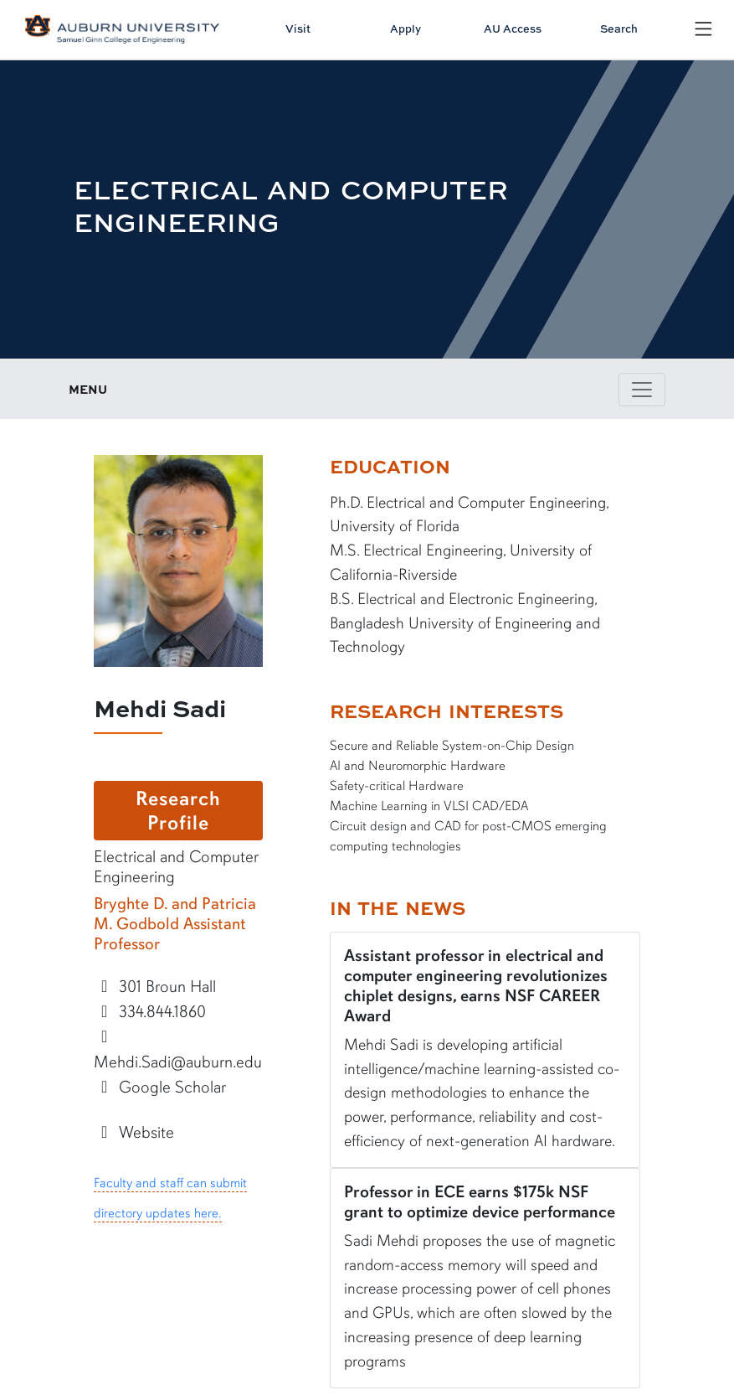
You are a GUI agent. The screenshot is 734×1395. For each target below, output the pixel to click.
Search (619, 28)
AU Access (513, 28)
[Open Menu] (703, 29)
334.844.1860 (150, 1011)
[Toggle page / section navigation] (642, 389)
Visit (298, 28)
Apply (405, 28)
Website (134, 1132)
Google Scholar (160, 1087)
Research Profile (178, 810)
